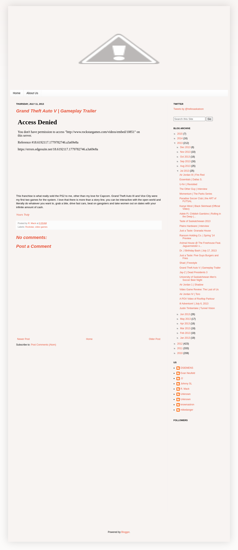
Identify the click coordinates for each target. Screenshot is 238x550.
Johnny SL (186, 383)
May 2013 (185, 319)
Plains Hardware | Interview (194, 226)
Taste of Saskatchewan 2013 (195, 221)
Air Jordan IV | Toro (190, 294)
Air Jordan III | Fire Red (192, 174)
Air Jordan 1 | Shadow (191, 284)
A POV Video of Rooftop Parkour (197, 298)
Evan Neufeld (188, 373)
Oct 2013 (185, 156)
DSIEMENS (187, 367)
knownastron (187, 404)
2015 (180, 133)
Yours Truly (22, 214)
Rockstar (29, 227)
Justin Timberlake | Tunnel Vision (197, 308)
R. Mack (185, 388)
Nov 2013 (185, 151)
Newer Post (23, 339)
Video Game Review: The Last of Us (199, 289)
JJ (182, 378)
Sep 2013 (185, 161)
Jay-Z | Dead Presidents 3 (194, 272)
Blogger (125, 532)
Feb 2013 (185, 333)
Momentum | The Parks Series (196, 193)
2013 (180, 143)
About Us (32, 93)
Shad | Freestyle (188, 263)
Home (16, 93)
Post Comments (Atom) (43, 344)
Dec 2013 (185, 147)
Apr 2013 (185, 323)
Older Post (154, 339)
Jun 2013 (185, 314)
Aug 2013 (185, 166)
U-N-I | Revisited (188, 184)
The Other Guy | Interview (193, 189)
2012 (180, 343)
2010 (180, 353)
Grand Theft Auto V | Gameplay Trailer (200, 267)
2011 (180, 348)
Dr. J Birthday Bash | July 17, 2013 (198, 250)
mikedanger (187, 409)
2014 (180, 138)
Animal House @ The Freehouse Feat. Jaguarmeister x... (200, 244)
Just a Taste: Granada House (195, 230)
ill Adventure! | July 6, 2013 (194, 303)
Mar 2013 (185, 328)
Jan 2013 (185, 337)
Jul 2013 (185, 170)
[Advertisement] (198, 486)
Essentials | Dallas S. (191, 179)
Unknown (186, 394)
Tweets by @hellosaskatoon (188, 109)
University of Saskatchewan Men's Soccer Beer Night (198, 278)
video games (41, 227)
